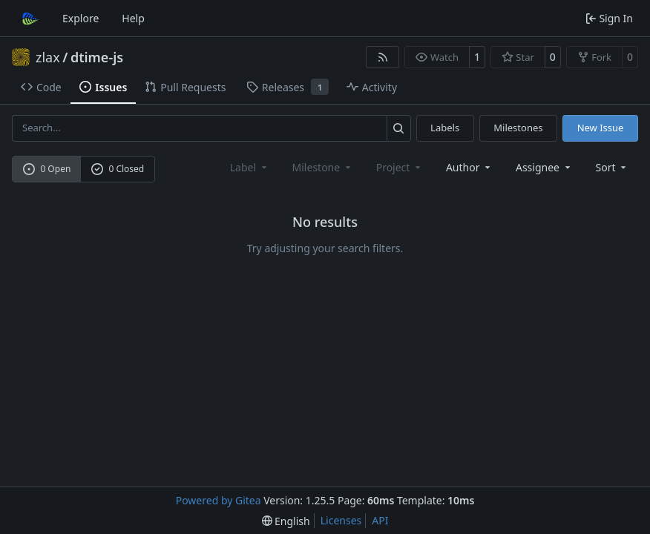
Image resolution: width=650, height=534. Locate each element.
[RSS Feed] (383, 57)
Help (133, 18)
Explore (80, 18)
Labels (444, 127)
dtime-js (96, 57)
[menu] (612, 167)
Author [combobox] (469, 167)
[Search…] (399, 128)
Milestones (517, 127)
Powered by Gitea (218, 500)
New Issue (600, 127)
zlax (48, 57)
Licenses (341, 520)
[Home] (28, 18)
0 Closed (118, 168)
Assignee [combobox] (544, 167)
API (380, 520)
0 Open (47, 168)
